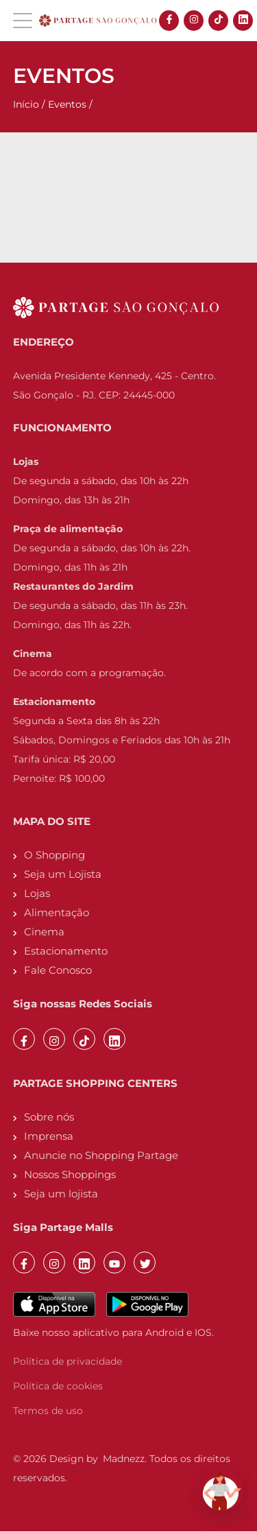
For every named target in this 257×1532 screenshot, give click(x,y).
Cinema (44, 931)
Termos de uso (48, 1410)
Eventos (67, 104)
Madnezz (124, 1458)
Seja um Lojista (62, 874)
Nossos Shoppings (70, 1174)
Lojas (37, 893)
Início (26, 104)
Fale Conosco (58, 970)
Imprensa (48, 1135)
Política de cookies (58, 1386)
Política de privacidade (67, 1361)
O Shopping (54, 854)
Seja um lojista (61, 1193)
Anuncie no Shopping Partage (101, 1155)
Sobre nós (49, 1116)
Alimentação (56, 912)
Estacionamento (66, 950)
